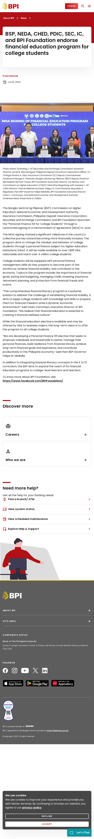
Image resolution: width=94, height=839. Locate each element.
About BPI (8, 18)
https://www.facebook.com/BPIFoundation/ (33, 381)
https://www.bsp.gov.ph (57, 730)
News (24, 18)
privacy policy (32, 807)
